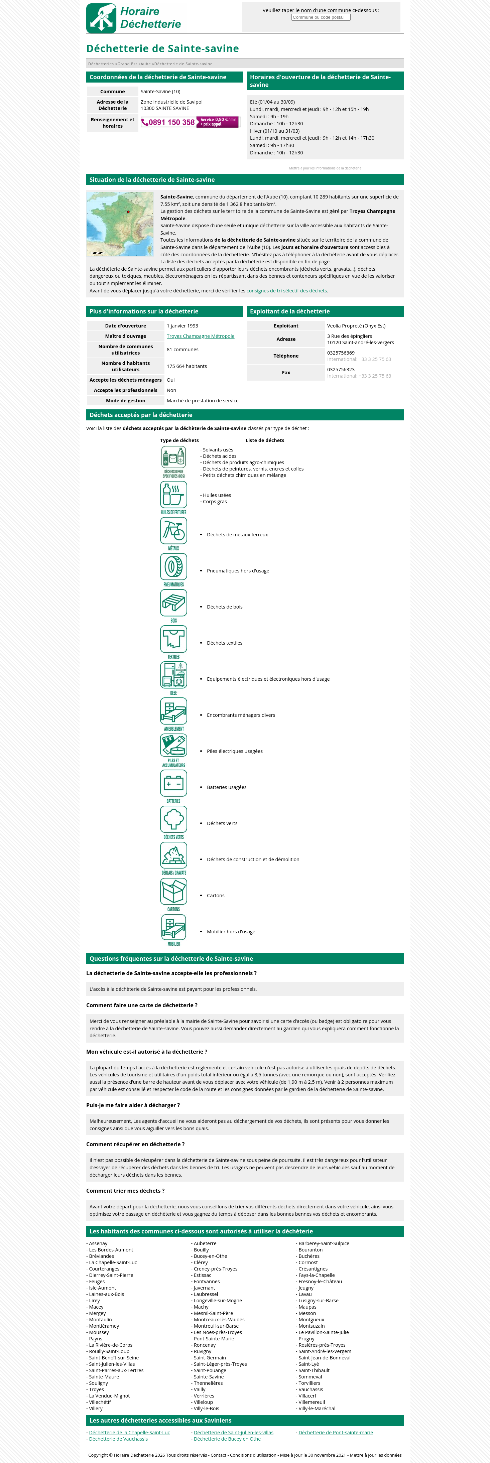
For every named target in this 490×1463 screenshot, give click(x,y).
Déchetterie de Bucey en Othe (227, 1439)
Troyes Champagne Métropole (201, 336)
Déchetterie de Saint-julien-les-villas (233, 1432)
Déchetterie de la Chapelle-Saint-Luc (129, 1432)
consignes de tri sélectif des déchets (287, 290)
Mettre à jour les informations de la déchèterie (325, 168)
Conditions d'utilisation (253, 1455)
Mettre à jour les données (375, 1455)
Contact (218, 1455)
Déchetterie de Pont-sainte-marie (335, 1432)
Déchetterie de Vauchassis (118, 1439)
